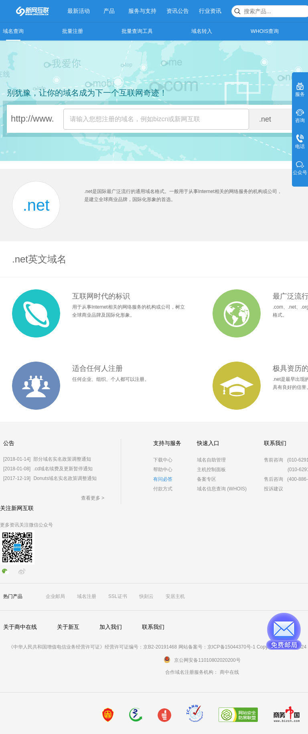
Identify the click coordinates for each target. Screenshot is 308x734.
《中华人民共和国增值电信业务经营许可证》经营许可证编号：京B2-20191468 (92, 647)
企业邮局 (55, 596)
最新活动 (78, 11)
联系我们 (153, 627)
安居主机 (175, 596)
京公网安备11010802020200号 (207, 660)
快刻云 (146, 596)
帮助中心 (162, 469)
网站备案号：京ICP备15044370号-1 (216, 647)
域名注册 (86, 596)
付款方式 (162, 489)
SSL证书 (117, 596)
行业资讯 (210, 11)
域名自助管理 (211, 460)
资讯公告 (177, 11)
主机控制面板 (211, 469)
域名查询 (13, 31)
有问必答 (162, 479)
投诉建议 (273, 489)
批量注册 (72, 31)
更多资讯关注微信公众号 (26, 525)
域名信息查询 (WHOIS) (222, 489)
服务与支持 (142, 11)
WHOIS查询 (265, 31)
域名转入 (201, 31)
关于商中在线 (20, 627)
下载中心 (162, 460)
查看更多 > (92, 498)
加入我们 (110, 627)
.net (36, 205)
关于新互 (68, 627)
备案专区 (206, 479)
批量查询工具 (137, 31)
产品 (109, 11)
